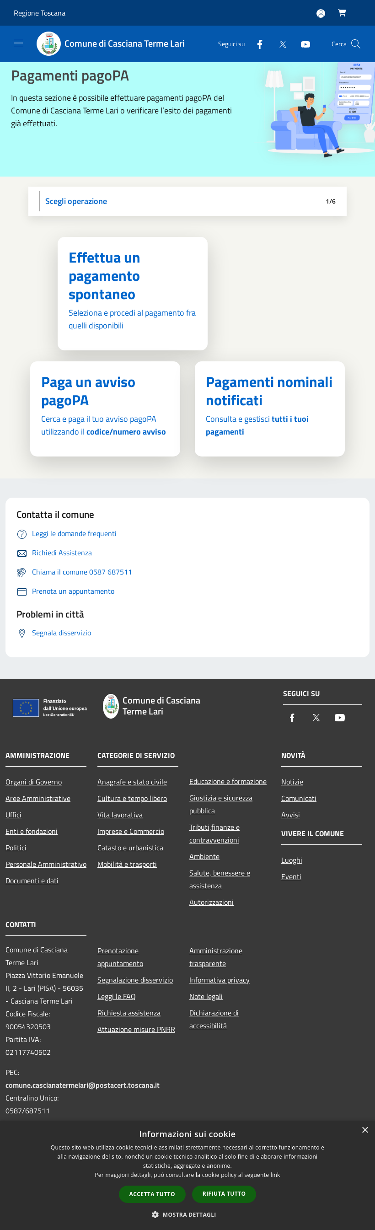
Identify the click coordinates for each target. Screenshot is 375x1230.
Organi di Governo (33, 781)
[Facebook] (256, 44)
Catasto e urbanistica (130, 847)
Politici (16, 847)
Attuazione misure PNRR (136, 1029)
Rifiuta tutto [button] (224, 1194)
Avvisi (290, 814)
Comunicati (298, 798)
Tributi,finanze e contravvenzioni (214, 833)
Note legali (206, 996)
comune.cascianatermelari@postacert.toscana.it (82, 1085)
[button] (187, 1214)
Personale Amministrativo (45, 864)
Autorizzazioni (211, 902)
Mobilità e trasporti (127, 864)
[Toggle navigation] (18, 43)
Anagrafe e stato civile (132, 781)
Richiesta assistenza (129, 1012)
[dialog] (187, 1175)
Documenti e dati (32, 880)
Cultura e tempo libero (132, 798)
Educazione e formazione (228, 781)
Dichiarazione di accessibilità (214, 1019)
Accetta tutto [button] (152, 1194)
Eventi (291, 876)
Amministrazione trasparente (215, 957)
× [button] (364, 1130)
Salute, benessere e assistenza (219, 879)
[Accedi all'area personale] (320, 13)
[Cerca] (355, 43)
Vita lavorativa (120, 814)
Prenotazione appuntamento (120, 957)
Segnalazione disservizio (135, 979)
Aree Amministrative (37, 798)
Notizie (292, 781)
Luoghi (291, 859)
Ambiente (204, 856)
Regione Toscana (39, 12)
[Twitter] (279, 44)
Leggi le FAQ (116, 996)
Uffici (13, 814)
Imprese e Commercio (130, 831)
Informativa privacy (219, 979)
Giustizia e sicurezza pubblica (220, 804)
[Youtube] (302, 44)
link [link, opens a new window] (275, 1175)
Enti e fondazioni (31, 831)
